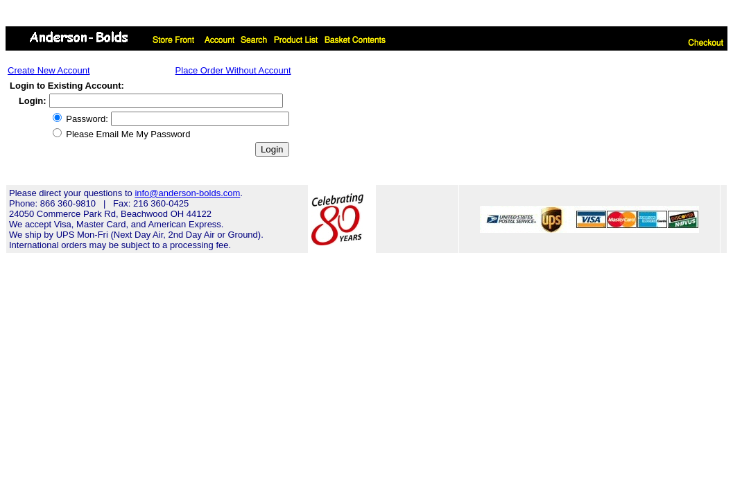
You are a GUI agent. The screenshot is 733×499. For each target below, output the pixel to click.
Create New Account (49, 70)
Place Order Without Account (233, 70)
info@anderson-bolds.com (187, 193)
